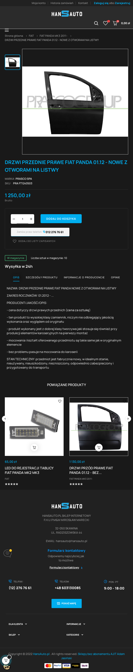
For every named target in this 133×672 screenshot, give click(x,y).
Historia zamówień (62, 3)
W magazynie (15, 258)
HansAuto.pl (41, 654)
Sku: (8, 183)
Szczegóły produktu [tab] (41, 277)
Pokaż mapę (69, 603)
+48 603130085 (68, 587)
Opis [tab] (16, 277)
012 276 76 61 (53, 232)
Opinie (115, 277)
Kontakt (83, 3)
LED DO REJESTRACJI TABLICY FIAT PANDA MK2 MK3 (29, 470)
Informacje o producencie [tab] (84, 277)
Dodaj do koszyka (61, 218)
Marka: (10, 178)
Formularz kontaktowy (64, 567)
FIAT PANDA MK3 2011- (81, 478)
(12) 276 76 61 (20, 587)
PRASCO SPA (24, 178)
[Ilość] (22, 218)
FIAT (7, 478)
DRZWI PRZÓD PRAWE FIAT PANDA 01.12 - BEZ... (91, 470)
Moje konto (39, 3)
